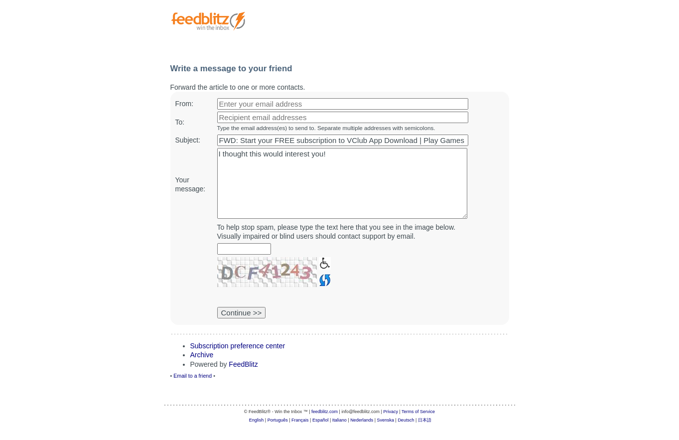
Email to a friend (192, 376)
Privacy (390, 411)
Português (278, 420)
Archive (202, 355)
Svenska (386, 420)
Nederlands (361, 420)
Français (300, 420)
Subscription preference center (237, 346)
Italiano (339, 420)
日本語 (424, 420)
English (256, 420)
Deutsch (406, 420)
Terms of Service (418, 411)
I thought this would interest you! (342, 183)
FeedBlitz (243, 364)
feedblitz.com (324, 411)
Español (320, 420)
